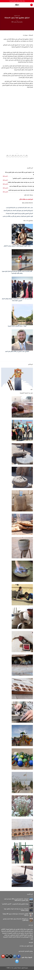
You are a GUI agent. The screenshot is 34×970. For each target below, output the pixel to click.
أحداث (18, 16)
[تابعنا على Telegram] (17, 961)
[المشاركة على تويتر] (21, 156)
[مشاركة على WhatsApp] (26, 156)
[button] (31, 5)
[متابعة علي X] (11, 956)
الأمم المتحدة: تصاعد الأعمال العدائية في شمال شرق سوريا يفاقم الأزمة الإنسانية (17, 272)
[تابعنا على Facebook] (18, 956)
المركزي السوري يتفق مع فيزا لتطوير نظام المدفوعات (19, 214)
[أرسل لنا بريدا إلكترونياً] (7, 956)
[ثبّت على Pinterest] (15, 156)
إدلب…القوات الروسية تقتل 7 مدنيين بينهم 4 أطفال (17, 246)
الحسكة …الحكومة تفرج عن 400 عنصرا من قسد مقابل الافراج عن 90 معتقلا (16, 899)
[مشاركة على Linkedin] (13, 156)
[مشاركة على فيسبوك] (24, 156)
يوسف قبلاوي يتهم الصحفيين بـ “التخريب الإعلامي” (15, 904)
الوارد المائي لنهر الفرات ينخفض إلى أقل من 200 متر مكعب (18, 216)
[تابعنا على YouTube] (3, 956)
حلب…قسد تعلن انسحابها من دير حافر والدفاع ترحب (19, 208)
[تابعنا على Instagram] (15, 956)
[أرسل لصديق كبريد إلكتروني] (18, 156)
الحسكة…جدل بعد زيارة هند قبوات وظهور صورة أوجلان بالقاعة (16, 909)
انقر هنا (31, 942)
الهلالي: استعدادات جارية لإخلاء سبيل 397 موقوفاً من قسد (15, 914)
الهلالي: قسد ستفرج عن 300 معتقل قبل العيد (17, 351)
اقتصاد (15, 16)
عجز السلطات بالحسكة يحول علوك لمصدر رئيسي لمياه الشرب (15, 919)
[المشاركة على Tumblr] (10, 156)
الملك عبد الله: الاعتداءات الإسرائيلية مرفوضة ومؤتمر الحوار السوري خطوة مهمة (17, 300)
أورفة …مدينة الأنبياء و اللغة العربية (17, 326)
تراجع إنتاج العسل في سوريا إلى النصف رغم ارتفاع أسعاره (18, 211)
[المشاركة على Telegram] (7, 156)
